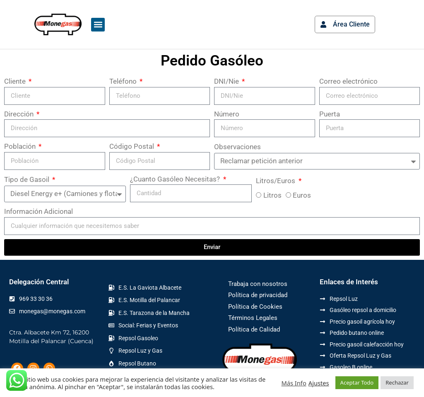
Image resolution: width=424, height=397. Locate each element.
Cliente (15, 81)
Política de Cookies (255, 306)
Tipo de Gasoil (27, 179)
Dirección (19, 114)
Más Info (293, 383)
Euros (302, 195)
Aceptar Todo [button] (357, 382)
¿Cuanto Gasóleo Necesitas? (176, 179)
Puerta (329, 114)
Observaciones (237, 147)
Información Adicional (38, 211)
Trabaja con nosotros (257, 284)
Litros (272, 195)
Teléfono (123, 81)
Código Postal (132, 146)
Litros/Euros (276, 181)
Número (226, 114)
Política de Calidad (254, 329)
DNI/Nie (227, 81)
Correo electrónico (348, 81)
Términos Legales (252, 318)
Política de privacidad (257, 295)
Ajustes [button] (318, 383)
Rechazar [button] (397, 382)
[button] (98, 24)
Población (20, 146)
